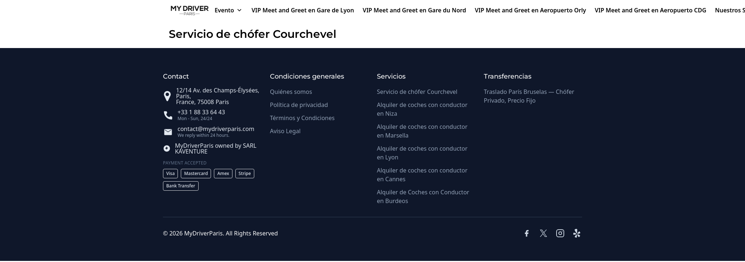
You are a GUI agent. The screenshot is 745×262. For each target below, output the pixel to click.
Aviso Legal (285, 131)
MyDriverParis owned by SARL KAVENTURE (215, 148)
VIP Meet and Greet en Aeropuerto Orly (530, 10)
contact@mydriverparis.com (216, 129)
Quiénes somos (291, 92)
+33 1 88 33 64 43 (201, 112)
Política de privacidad (299, 105)
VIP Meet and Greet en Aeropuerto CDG (650, 10)
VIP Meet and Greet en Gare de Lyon (303, 10)
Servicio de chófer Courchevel (417, 92)
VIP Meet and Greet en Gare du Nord (414, 10)
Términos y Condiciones (302, 118)
